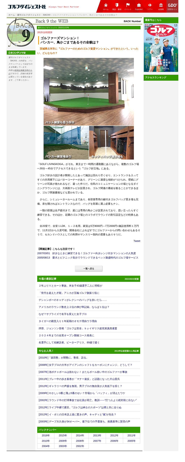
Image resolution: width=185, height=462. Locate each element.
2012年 (114, 435)
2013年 (97, 435)
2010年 (46, 440)
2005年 (132, 440)
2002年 (80, 446)
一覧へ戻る (88, 268)
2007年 (97, 440)
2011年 (132, 435)
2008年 (80, 440)
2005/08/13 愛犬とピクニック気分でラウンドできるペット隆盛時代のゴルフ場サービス (87, 257)
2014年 (80, 435)
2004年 (46, 446)
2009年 (63, 440)
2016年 (46, 435)
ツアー (150, 6)
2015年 (63, 435)
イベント (128, 6)
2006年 (114, 440)
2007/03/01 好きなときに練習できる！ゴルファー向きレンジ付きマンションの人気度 (86, 253)
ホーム (106, 6)
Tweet (137, 241)
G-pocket (139, 6)
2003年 (63, 446)
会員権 (161, 6)
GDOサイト (173, 6)
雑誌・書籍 (116, 6)
